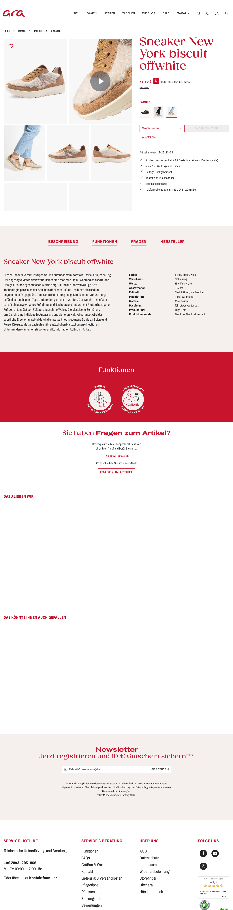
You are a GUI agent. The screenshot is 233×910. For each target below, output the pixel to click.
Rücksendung (91, 849)
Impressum (148, 822)
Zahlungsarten (92, 856)
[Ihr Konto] (216, 13)
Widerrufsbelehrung (155, 829)
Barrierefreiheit (92, 870)
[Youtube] (215, 811)
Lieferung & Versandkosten (101, 836)
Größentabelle (148, 137)
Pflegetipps (89, 842)
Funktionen (89, 809)
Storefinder (148, 836)
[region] (68, 125)
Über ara (146, 842)
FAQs (85, 815)
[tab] (63, 242)
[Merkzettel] (207, 13)
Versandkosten (159, 901)
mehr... (225, 853)
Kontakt (87, 829)
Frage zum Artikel (116, 472)
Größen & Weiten (94, 822)
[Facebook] (203, 811)
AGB (143, 809)
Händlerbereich (151, 849)
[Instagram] (203, 823)
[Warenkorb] (226, 13)
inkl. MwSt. (144, 87)
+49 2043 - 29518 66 (116, 455)
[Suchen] (198, 13)
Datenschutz (149, 815)
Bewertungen (91, 863)
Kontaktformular (43, 835)
